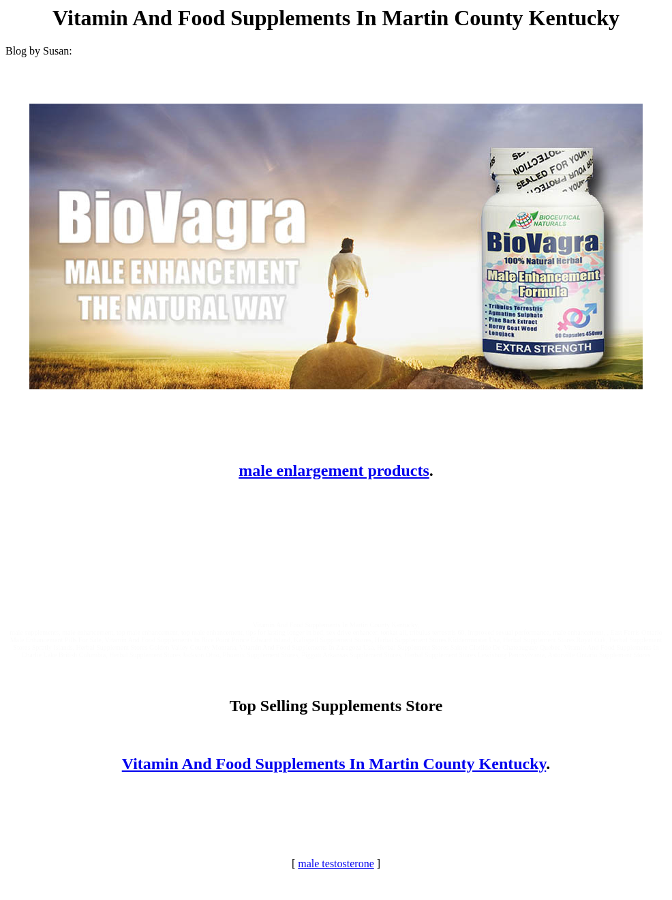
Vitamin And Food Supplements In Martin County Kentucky (334, 763)
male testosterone (336, 863)
